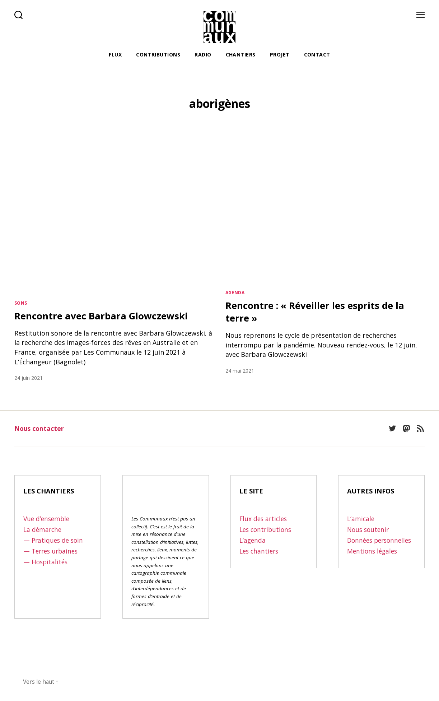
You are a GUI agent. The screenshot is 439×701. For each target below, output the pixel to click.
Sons (20, 303)
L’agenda (253, 540)
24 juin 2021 (28, 377)
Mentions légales (373, 560)
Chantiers (241, 55)
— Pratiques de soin (54, 540)
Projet (280, 55)
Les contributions (266, 529)
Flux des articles (264, 518)
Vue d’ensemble (47, 518)
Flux (115, 55)
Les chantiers (260, 551)
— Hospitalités (46, 561)
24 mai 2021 (239, 370)
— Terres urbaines (52, 551)
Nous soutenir (369, 529)
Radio (203, 55)
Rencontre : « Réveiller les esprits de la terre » (320, 311)
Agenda (235, 292)
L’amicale (361, 518)
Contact (317, 55)
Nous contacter (39, 428)
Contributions (158, 55)
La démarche (43, 529)
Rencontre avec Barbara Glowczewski (107, 315)
